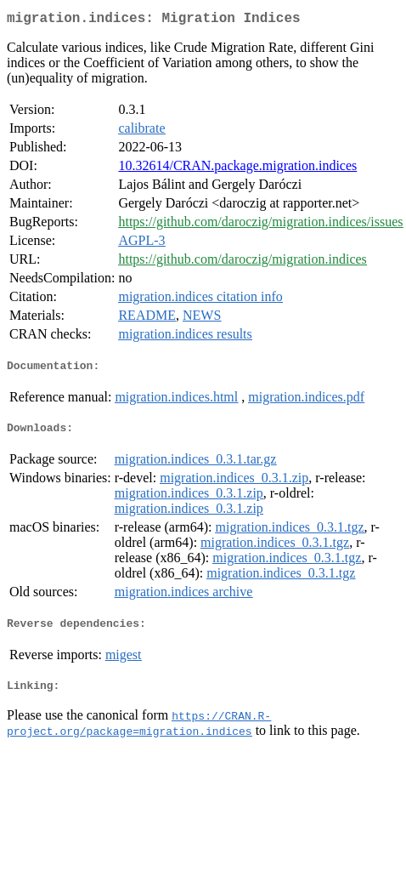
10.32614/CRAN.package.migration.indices (237, 169)
